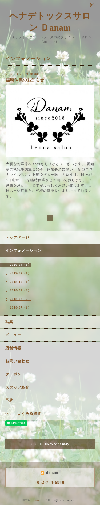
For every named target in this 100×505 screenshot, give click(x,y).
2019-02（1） (20, 273)
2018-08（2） (20, 299)
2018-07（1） (20, 307)
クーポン (13, 374)
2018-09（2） (20, 290)
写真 (9, 322)
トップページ (17, 238)
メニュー (13, 335)
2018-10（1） (20, 282)
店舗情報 (13, 348)
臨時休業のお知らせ (25, 80)
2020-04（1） (20, 265)
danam (38, 500)
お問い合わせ (17, 361)
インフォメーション (23, 251)
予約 (9, 400)
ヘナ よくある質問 (23, 414)
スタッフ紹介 (17, 387)
